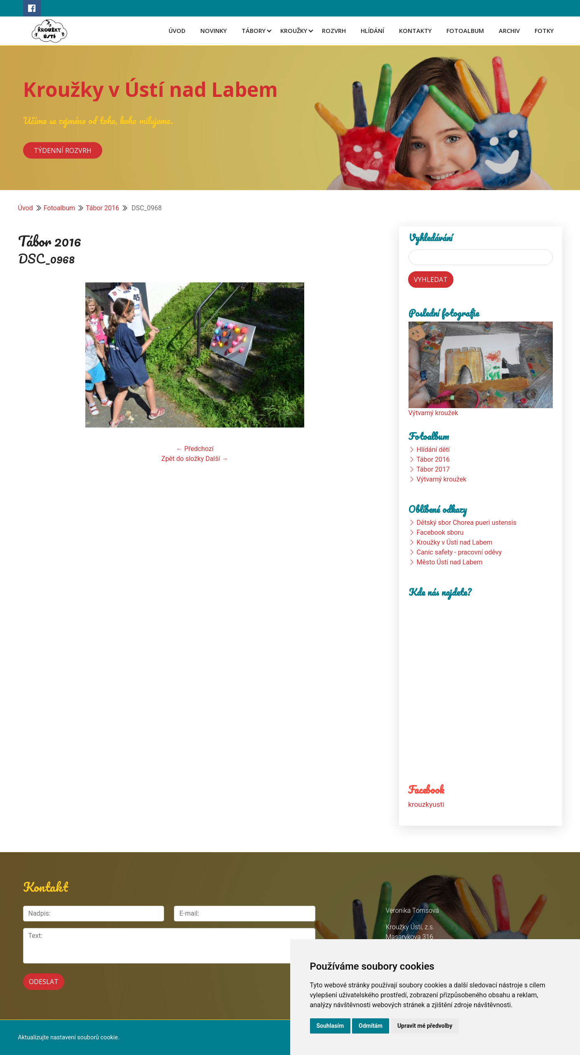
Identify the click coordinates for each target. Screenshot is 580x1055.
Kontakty (415, 31)
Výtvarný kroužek (433, 413)
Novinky (213, 31)
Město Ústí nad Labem (449, 562)
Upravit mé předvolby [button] (424, 1025)
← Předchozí (195, 449)
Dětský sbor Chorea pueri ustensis (466, 522)
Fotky (544, 31)
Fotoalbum (465, 31)
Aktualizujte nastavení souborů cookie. (69, 1037)
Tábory (253, 31)
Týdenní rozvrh (63, 150)
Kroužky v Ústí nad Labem (150, 89)
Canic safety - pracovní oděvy (459, 552)
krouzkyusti (426, 804)
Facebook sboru (439, 532)
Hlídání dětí (432, 449)
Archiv (509, 31)
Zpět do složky (182, 459)
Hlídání (372, 31)
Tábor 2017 (433, 469)
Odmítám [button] (371, 1025)
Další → (216, 459)
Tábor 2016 (102, 208)
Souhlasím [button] (330, 1025)
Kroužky (293, 31)
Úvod (177, 31)
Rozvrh (334, 31)
